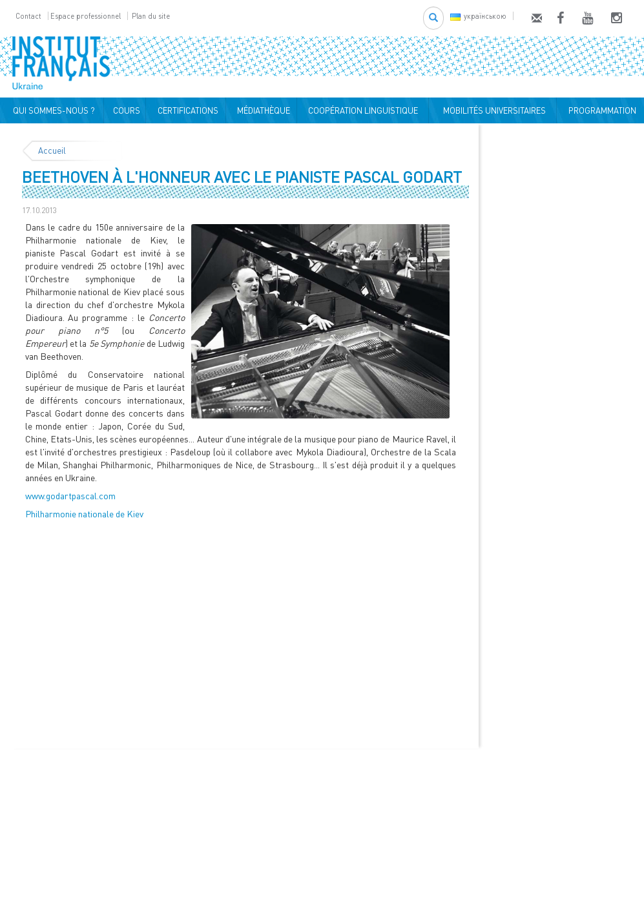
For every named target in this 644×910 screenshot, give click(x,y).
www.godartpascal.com (70, 495)
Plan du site (151, 16)
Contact (28, 16)
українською (478, 16)
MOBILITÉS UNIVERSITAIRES (492, 110)
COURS (124, 110)
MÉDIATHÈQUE (261, 110)
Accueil (52, 150)
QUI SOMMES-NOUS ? (52, 110)
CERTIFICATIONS (186, 110)
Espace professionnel (85, 16)
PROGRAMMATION (600, 110)
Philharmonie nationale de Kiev (84, 513)
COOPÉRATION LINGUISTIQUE (363, 110)
